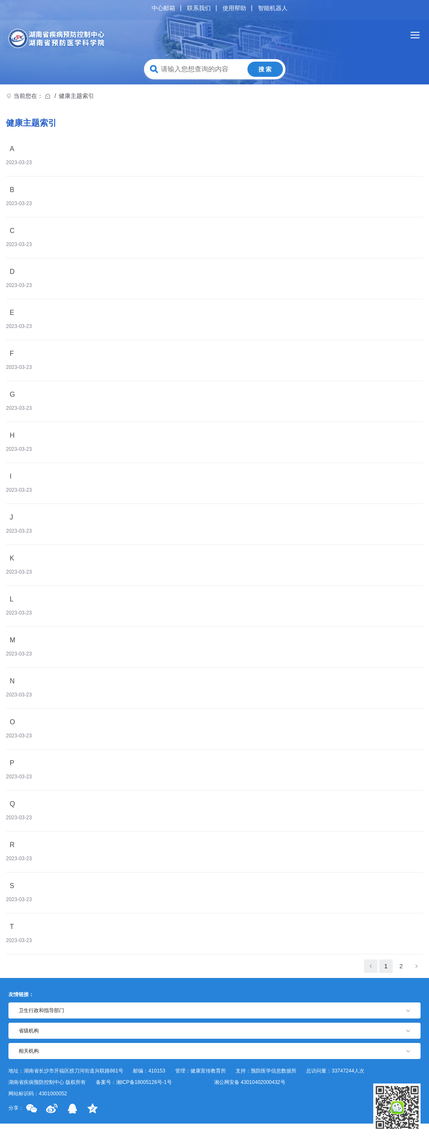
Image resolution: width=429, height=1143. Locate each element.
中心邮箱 (163, 8)
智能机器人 (273, 8)
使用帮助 (234, 8)
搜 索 (265, 69)
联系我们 (199, 8)
